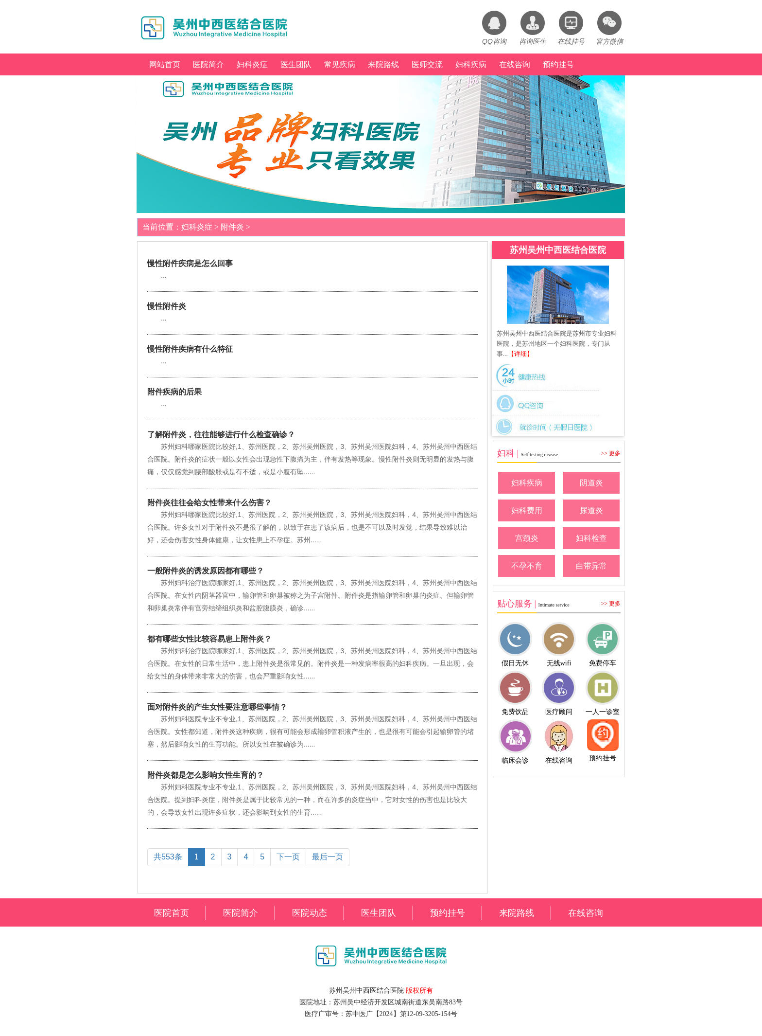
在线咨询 (514, 64)
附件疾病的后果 (174, 392)
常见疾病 (339, 64)
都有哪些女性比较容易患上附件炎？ (209, 639)
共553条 (168, 857)
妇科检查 (591, 538)
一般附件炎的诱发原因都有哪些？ (205, 571)
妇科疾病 (470, 64)
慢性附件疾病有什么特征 (190, 349)
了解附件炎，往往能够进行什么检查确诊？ (221, 434)
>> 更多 (611, 453)
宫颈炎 (526, 538)
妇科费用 (526, 510)
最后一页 (327, 857)
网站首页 (164, 64)
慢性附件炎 (166, 306)
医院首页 (171, 913)
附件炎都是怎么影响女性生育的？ (205, 775)
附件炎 (232, 227)
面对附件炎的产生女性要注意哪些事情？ (217, 707)
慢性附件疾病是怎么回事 (190, 263)
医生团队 (296, 64)
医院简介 (208, 64)
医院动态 (309, 913)
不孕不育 (526, 566)
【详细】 (520, 353)
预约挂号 (558, 64)
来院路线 (383, 64)
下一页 (288, 857)
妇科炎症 (252, 64)
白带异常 (591, 566)
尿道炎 (591, 510)
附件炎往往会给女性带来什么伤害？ (209, 503)
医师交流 (427, 64)
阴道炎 (591, 483)
